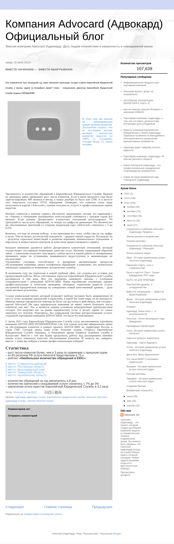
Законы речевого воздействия (142, 236)
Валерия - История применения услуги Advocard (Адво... (143, 368)
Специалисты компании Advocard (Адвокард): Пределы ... (144, 230)
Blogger (117, 533)
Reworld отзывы (45, 401)
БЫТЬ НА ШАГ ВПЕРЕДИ (140, 280)
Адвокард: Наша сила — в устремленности (141, 312)
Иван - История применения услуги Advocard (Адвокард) (145, 259)
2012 (127, 202)
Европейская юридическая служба (66, 397)
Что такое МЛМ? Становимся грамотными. (142, 360)
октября (131, 211)
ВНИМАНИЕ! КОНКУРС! (139, 390)
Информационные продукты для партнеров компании (141, 84)
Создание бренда (136, 386)
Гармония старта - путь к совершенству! (139, 266)
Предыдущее (102, 507)
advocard (91, 397)
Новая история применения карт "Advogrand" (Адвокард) (141, 178)
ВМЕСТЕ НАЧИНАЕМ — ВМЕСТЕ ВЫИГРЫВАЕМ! (145, 293)
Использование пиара (138, 253)
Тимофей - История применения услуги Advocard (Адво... (144, 380)
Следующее (14, 507)
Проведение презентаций (140, 326)
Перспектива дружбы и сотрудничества (139, 286)
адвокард (20, 397)
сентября (132, 215)
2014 (127, 193)
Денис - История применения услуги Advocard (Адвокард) (146, 300)
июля (130, 225)
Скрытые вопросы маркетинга (142, 338)
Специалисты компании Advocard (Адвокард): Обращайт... (144, 247)
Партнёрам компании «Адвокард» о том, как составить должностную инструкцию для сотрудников (143, 121)
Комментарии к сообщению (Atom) (43, 514)
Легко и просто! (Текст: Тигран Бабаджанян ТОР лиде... (142, 274)
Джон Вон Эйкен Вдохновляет (142, 354)
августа (131, 220)
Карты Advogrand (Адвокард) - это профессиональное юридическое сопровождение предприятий (142, 168)
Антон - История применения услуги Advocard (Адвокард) (146, 348)
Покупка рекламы (136, 241)
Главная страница (58, 507)
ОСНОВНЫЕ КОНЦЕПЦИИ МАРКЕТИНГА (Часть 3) (138, 102)
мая (129, 401)
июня (130, 396)
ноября (131, 206)
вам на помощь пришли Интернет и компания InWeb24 (142, 111)
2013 (127, 198)
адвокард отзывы (36, 397)
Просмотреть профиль (128, 473)
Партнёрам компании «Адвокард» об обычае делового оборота (143, 158)
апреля (131, 405)
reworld (31, 401)
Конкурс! (131, 306)
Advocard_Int (131, 414)
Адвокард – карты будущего (141, 342)
